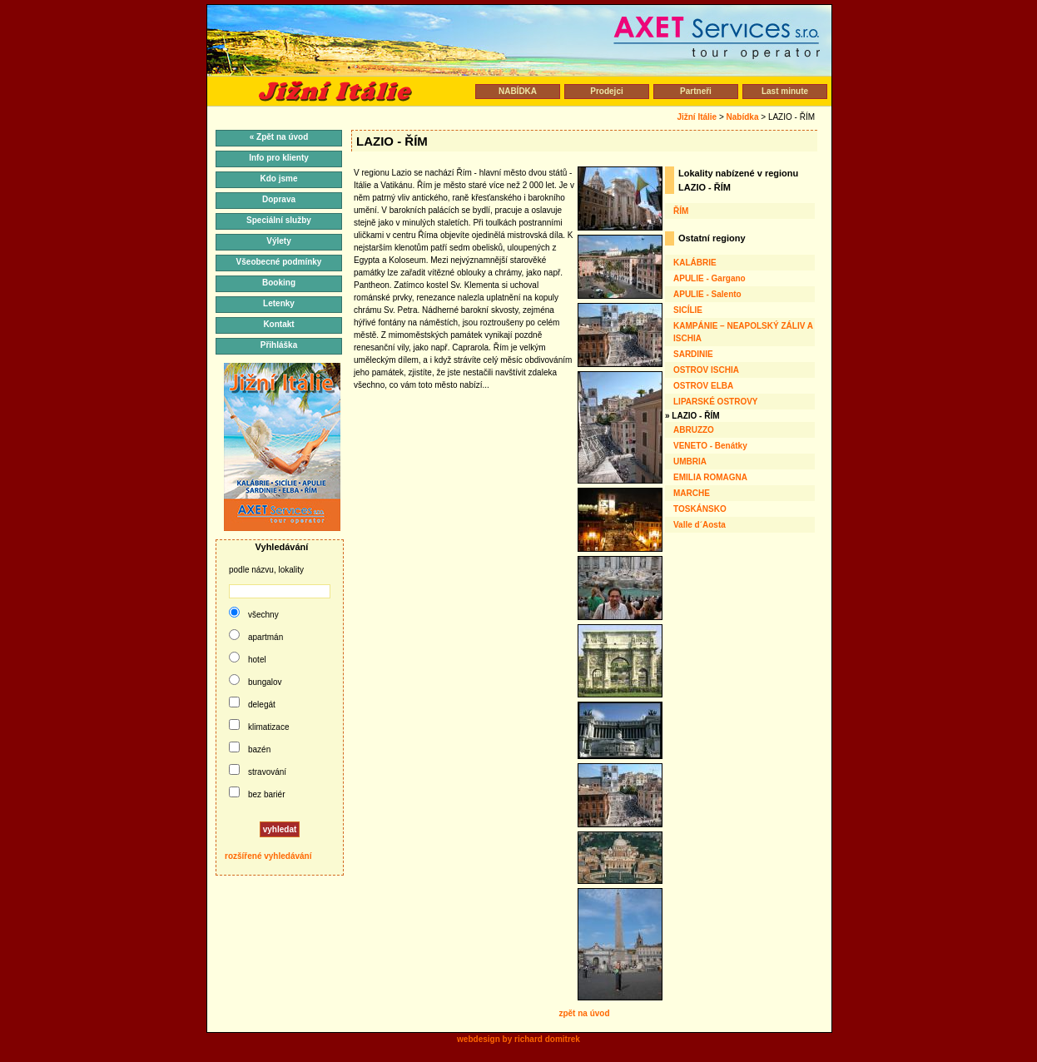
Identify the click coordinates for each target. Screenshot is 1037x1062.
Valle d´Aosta (699, 524)
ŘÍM (680, 211)
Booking (278, 282)
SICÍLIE (687, 310)
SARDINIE (693, 354)
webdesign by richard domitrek (518, 1039)
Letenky (279, 303)
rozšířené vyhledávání (268, 856)
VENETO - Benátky (710, 445)
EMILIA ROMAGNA (710, 477)
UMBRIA (690, 461)
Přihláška (278, 345)
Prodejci (606, 91)
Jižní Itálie (697, 117)
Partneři (696, 91)
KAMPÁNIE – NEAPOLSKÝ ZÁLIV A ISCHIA (743, 332)
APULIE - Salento (707, 294)
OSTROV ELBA (703, 385)
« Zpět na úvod (279, 136)
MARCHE (691, 493)
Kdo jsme (278, 178)
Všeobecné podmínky (279, 261)
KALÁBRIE (695, 262)
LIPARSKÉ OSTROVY (715, 401)
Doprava (278, 199)
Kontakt (278, 324)
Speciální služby (278, 220)
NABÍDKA (518, 91)
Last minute (785, 91)
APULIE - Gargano (709, 278)
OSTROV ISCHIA (706, 370)
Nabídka (743, 117)
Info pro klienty (279, 157)
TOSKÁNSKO (700, 509)
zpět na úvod (583, 1013)
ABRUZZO (693, 429)
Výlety (278, 241)
